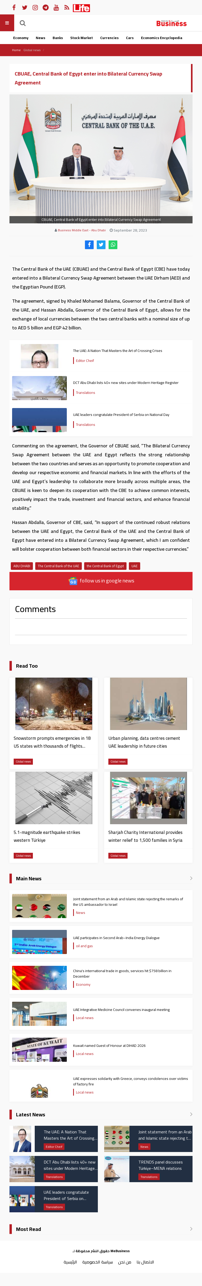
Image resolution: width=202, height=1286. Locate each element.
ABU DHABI (21, 566)
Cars (130, 37)
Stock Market (81, 37)
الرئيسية (70, 1262)
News (40, 37)
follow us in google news (101, 581)
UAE (135, 566)
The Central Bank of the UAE (58, 566)
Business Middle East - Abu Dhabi (82, 230)
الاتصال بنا (145, 1262)
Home (16, 50)
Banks (58, 37)
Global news (32, 50)
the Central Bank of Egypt (105, 566)
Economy (20, 37)
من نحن (124, 1262)
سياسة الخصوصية (97, 1262)
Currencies (109, 37)
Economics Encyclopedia (161, 37)
